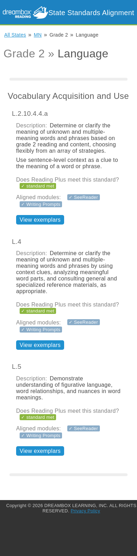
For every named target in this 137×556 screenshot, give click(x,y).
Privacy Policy (85, 510)
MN (38, 35)
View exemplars (40, 220)
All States (15, 35)
